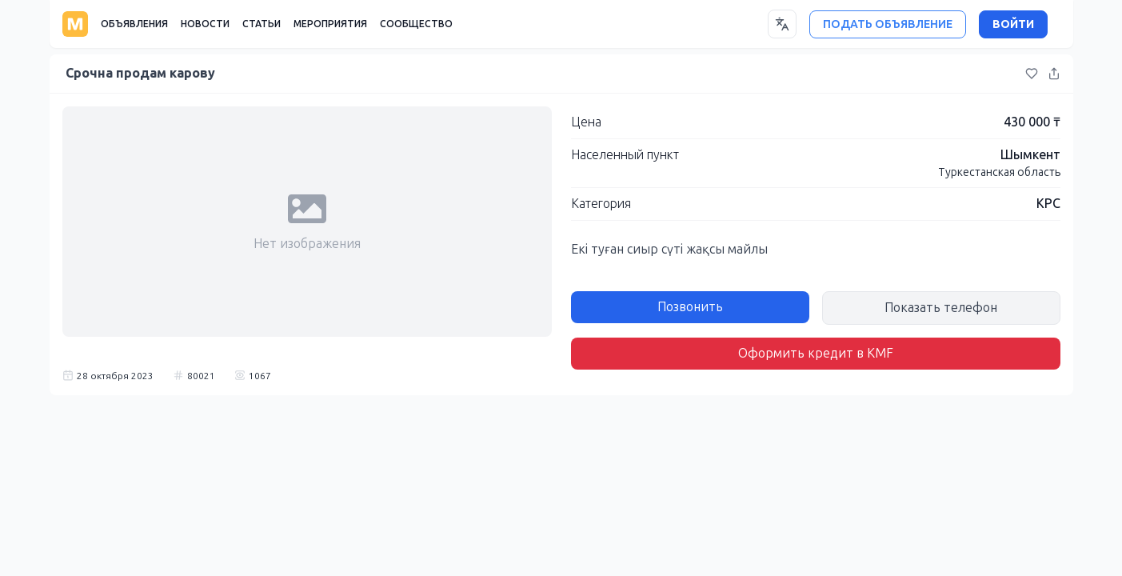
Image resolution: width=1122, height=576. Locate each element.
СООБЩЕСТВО (416, 24)
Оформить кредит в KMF (815, 353)
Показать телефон (940, 307)
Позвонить (690, 306)
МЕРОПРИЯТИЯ (330, 24)
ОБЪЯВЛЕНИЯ (134, 24)
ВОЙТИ (1013, 24)
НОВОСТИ (205, 24)
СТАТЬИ (261, 24)
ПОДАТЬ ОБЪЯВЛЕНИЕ (887, 24)
